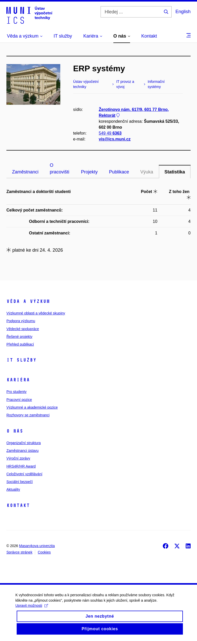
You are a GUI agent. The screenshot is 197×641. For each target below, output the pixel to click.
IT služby (21, 360)
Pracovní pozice (19, 400)
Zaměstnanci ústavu (22, 451)
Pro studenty (16, 392)
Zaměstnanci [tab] (25, 171)
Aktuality (13, 489)
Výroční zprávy (18, 458)
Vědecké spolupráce (22, 329)
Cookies (44, 552)
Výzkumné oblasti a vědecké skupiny (35, 313)
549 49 (110, 133)
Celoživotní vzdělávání (24, 474)
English (183, 11)
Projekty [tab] (89, 171)
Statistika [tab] (174, 171)
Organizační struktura (23, 443)
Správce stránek (19, 552)
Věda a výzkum (28, 301)
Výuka (146, 171)
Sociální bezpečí (19, 482)
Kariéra (18, 380)
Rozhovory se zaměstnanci (28, 415)
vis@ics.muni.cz (115, 139)
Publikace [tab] (119, 171)
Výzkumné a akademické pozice (32, 407)
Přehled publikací (20, 344)
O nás (14, 431)
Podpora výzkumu (20, 321)
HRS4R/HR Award (21, 466)
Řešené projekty (19, 337)
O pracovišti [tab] (59, 168)
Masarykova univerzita (37, 546)
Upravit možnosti (31, 611)
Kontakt (18, 505)
